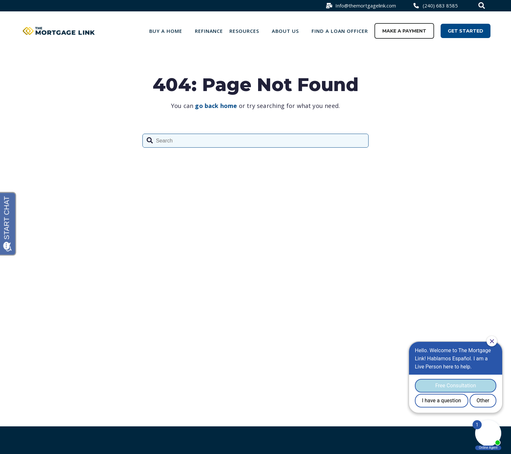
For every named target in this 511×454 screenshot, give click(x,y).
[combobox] (482, 5)
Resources (244, 31)
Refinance (209, 31)
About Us (285, 31)
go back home (216, 106)
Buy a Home (165, 31)
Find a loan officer (340, 31)
